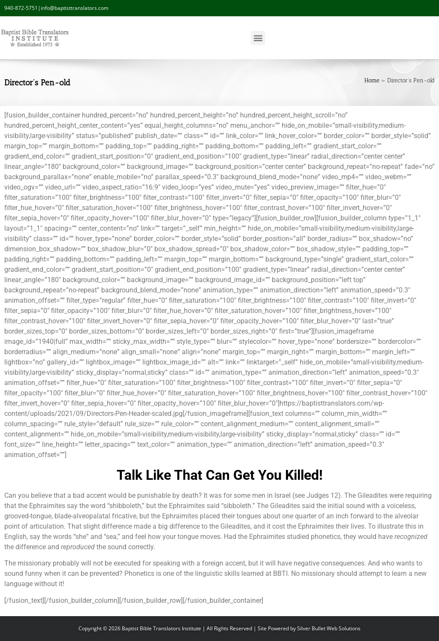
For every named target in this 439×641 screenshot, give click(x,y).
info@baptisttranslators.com (74, 8)
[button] (258, 38)
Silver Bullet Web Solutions (329, 628)
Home (371, 80)
